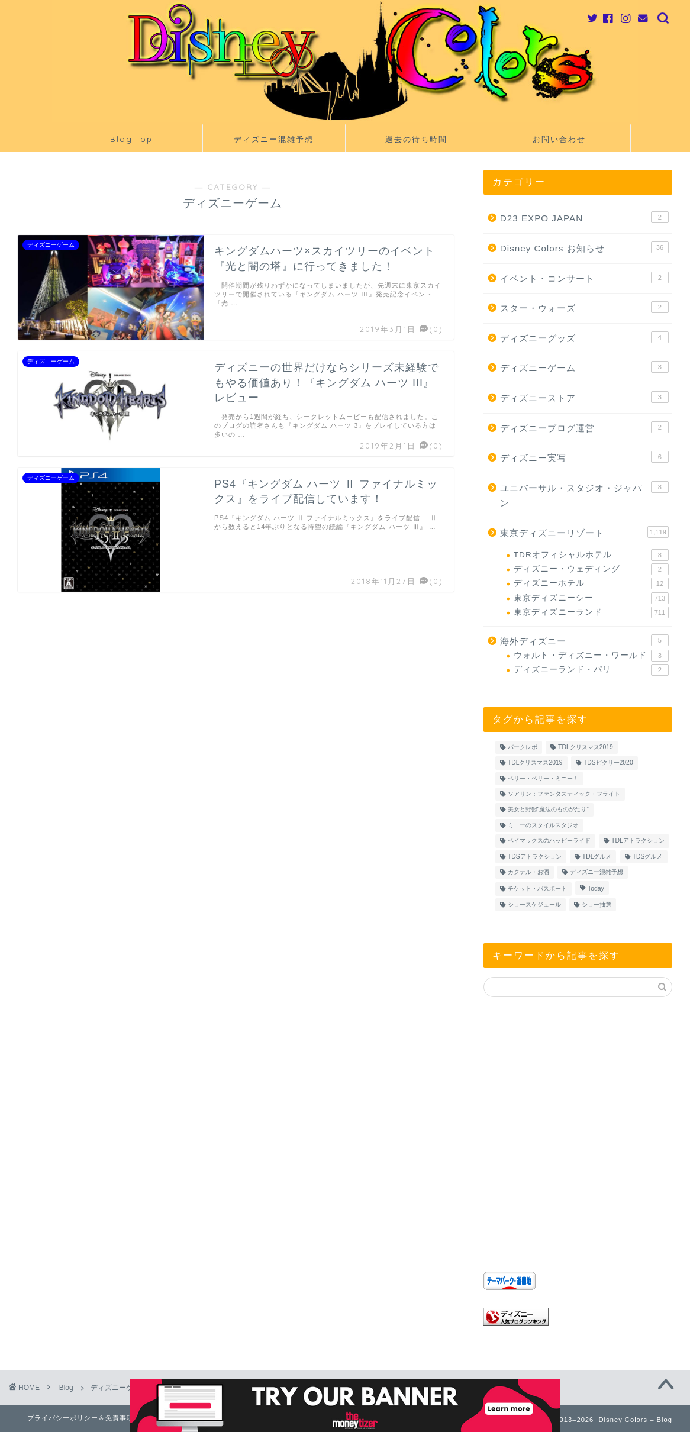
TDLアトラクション (638, 841)
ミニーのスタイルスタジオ (543, 825)
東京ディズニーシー (591, 598)
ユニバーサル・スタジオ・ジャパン (584, 494)
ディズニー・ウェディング (591, 569)
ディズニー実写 (584, 457)
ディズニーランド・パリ (591, 670)
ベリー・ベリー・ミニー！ (543, 778)
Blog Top (131, 139)
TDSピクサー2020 (608, 763)
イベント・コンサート (584, 277)
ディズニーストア (584, 397)
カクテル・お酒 (528, 872)
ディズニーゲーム (584, 367)
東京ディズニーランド (591, 612)
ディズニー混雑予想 (274, 139)
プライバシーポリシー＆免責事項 (80, 1417)
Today (596, 889)
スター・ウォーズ (584, 307)
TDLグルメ (597, 856)
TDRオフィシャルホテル (591, 555)
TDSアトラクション (535, 856)
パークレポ (522, 747)
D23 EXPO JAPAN (584, 217)
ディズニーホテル (591, 583)
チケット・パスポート (537, 889)
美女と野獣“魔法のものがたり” (548, 810)
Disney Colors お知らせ (584, 247)
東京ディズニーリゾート (584, 532)
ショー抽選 (596, 904)
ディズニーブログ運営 (584, 427)
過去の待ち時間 (416, 139)
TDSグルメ (648, 856)
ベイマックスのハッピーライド (549, 841)
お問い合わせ (559, 139)
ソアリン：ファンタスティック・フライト (564, 794)
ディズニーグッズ (584, 337)
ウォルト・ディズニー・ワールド (591, 656)
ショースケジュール (534, 904)
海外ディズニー (584, 640)
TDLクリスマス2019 (585, 747)
